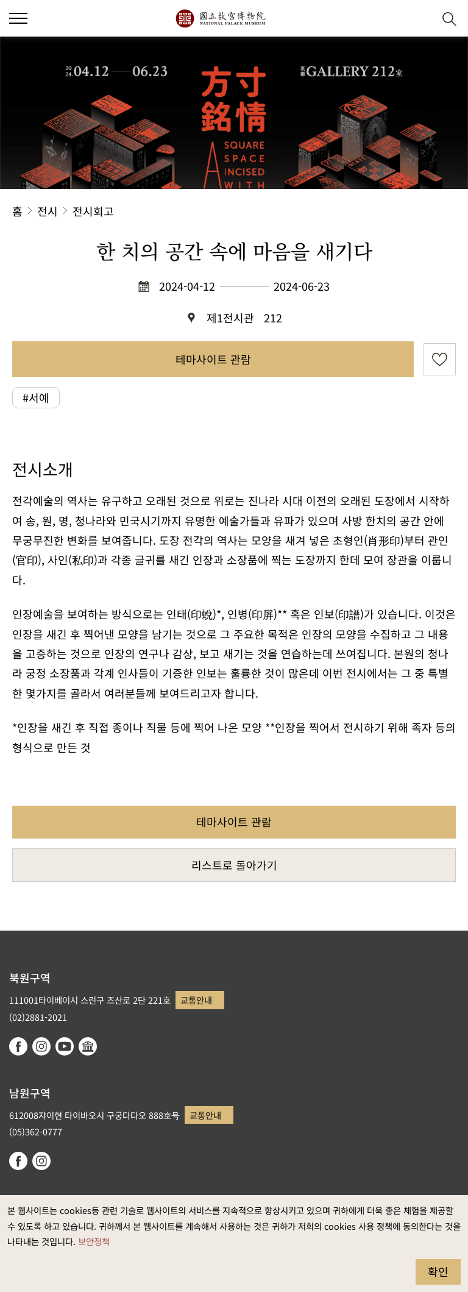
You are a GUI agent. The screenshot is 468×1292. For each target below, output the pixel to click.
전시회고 (93, 211)
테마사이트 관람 (213, 359)
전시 (47, 211)
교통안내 (196, 999)
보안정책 (94, 1241)
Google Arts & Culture (88, 1046)
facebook (18, 1046)
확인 (438, 1271)
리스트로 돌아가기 (234, 865)
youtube (64, 1046)
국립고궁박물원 (220, 18)
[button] (419, 18)
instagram (41, 1046)
